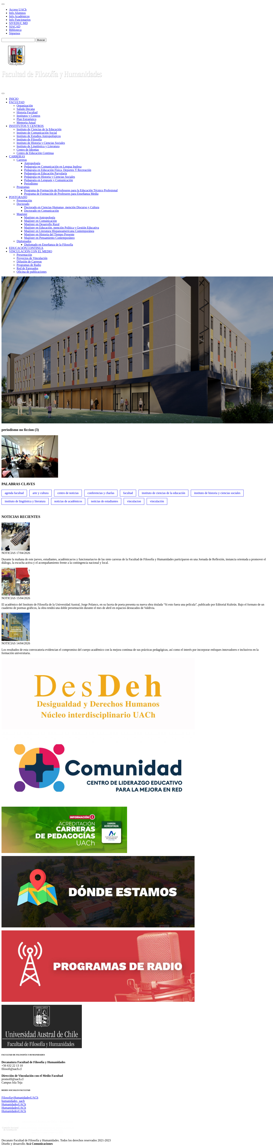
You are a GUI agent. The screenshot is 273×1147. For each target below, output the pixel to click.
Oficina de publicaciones (32, 271)
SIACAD (14, 26)
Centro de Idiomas (28, 149)
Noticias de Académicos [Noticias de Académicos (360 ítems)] (68, 501)
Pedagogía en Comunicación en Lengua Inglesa (52, 166)
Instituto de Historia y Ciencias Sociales (41, 142)
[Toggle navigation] (3, 4)
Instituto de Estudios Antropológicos (39, 136)
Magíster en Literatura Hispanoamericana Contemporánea (59, 231)
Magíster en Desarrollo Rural (41, 224)
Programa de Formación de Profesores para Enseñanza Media (61, 193)
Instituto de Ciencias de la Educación (39, 129)
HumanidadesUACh (14, 1104)
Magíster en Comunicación (40, 220)
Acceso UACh (18, 9)
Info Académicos (19, 16)
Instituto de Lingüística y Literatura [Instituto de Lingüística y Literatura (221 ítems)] (25, 501)
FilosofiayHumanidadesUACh (20, 1097)
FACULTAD (16, 102)
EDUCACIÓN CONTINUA (26, 248)
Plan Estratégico (26, 119)
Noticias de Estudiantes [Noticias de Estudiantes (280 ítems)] (104, 501)
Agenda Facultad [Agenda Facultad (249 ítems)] (14, 493)
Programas (23, 187)
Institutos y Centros (28, 115)
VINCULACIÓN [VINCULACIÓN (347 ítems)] (157, 501)
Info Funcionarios (20, 19)
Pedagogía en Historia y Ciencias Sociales (49, 176)
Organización (25, 105)
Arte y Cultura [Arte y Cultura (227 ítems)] (40, 493)
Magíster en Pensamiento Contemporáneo (49, 237)
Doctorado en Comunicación (41, 210)
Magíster (22, 214)
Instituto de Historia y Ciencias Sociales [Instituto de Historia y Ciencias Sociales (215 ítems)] (217, 493)
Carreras (22, 159)
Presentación (24, 200)
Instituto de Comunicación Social (37, 132)
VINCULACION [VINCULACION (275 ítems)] (134, 501)
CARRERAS (17, 156)
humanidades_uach (13, 1101)
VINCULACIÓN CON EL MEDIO (30, 251)
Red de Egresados (27, 268)
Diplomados (24, 241)
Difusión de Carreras (29, 261)
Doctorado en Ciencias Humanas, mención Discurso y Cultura (61, 207)
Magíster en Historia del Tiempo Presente (49, 234)
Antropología (32, 163)
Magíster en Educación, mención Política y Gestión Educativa (61, 227)
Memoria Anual (26, 122)
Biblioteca (15, 29)
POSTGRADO (18, 197)
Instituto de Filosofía (29, 139)
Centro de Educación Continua (35, 153)
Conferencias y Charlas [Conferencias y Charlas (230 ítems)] (100, 493)
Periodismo (31, 183)
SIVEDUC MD (18, 23)
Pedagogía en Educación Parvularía (45, 173)
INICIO (13, 98)
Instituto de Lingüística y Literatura (38, 146)
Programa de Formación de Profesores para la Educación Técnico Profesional (71, 190)
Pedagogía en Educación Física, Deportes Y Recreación (57, 170)
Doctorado (23, 203)
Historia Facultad (27, 112)
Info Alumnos (17, 13)
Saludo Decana (26, 109)
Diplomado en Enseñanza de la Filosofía (48, 244)
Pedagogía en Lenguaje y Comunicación (48, 180)
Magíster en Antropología (39, 217)
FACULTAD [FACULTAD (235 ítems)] (128, 493)
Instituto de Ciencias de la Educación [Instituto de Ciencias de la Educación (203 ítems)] (163, 493)
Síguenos (14, 33)
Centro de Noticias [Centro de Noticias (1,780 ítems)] (68, 493)
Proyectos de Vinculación (32, 258)
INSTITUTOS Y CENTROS (26, 126)
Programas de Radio (29, 265)
